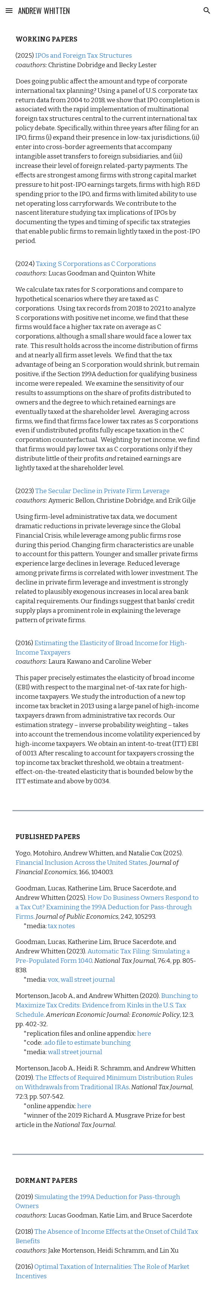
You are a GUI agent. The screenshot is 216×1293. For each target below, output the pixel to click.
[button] (9, 10)
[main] (108, 410)
